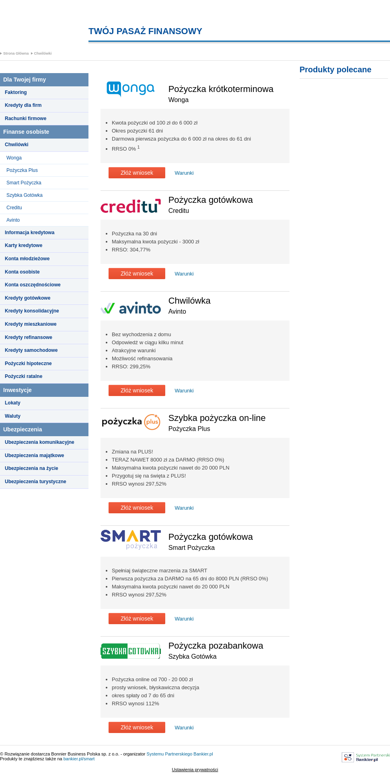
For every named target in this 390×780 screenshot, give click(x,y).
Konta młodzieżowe (27, 258)
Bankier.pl (203, 753)
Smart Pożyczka (23, 183)
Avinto (13, 220)
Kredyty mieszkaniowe (31, 324)
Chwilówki (43, 53)
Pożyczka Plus (22, 170)
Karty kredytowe (23, 245)
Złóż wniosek (137, 172)
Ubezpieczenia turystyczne (35, 481)
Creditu (14, 207)
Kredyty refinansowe (28, 337)
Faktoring (16, 92)
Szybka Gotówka (24, 195)
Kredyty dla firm (23, 105)
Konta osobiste (22, 272)
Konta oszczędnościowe (33, 285)
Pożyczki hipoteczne (28, 363)
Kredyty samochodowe (31, 350)
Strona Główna (16, 53)
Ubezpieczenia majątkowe (34, 455)
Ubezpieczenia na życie (31, 468)
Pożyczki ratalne (23, 376)
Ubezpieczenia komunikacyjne (39, 442)
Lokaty (13, 403)
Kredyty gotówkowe (27, 298)
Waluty (13, 416)
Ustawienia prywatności (195, 769)
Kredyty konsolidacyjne (32, 311)
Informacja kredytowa (29, 232)
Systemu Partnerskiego (170, 753)
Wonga (14, 158)
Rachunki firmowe (25, 118)
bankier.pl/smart (79, 758)
